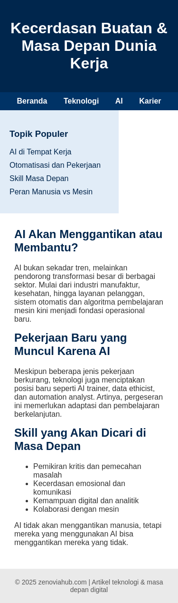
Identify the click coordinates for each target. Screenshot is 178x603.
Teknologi (81, 101)
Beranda (32, 101)
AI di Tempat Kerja (40, 152)
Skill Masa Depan (39, 178)
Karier (150, 101)
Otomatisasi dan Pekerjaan (55, 165)
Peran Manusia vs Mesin (51, 192)
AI (119, 101)
